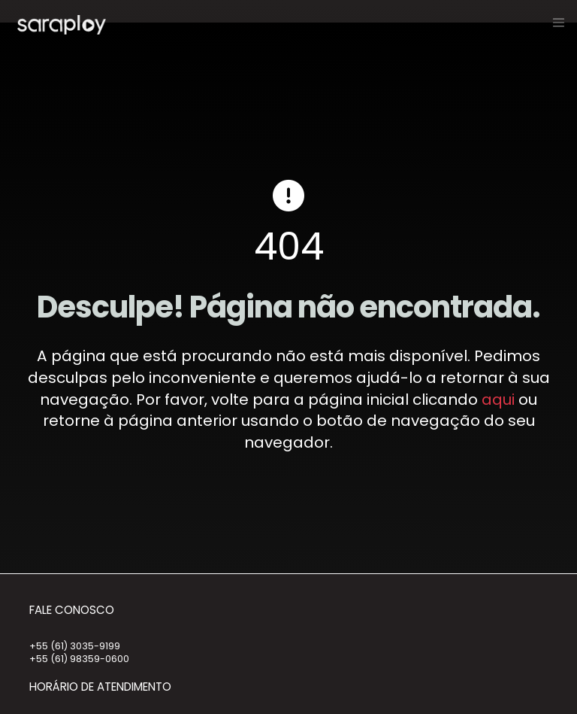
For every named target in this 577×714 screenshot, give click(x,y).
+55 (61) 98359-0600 (79, 658)
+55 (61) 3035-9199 (74, 646)
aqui (498, 399)
